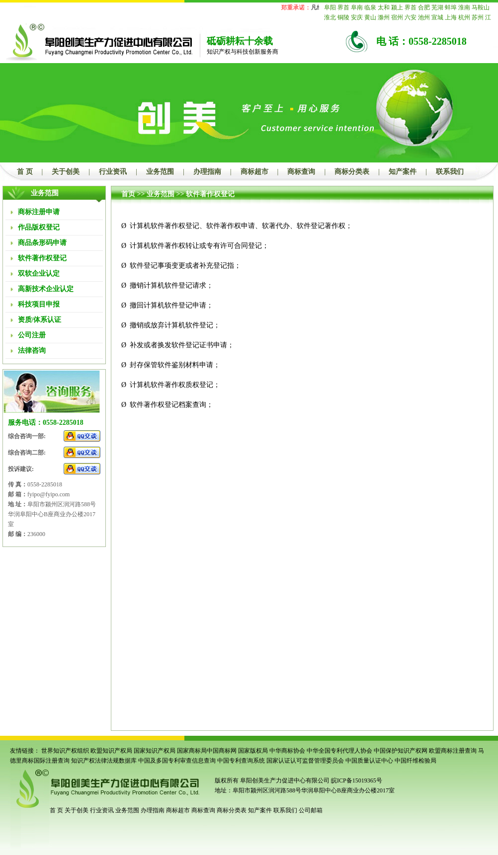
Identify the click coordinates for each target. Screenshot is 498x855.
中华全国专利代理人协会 (339, 750)
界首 (343, 7)
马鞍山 (481, 7)
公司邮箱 (311, 810)
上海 (451, 17)
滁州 (384, 17)
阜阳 (330, 7)
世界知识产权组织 (65, 750)
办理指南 (207, 171)
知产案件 (402, 171)
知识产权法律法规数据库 (104, 760)
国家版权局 (253, 750)
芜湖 (437, 7)
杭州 (464, 17)
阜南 (357, 7)
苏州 (478, 17)
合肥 (424, 7)
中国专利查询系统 (241, 760)
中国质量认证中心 (369, 760)
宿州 (397, 17)
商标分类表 (351, 171)
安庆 (357, 17)
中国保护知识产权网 (400, 750)
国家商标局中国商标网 (207, 750)
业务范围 (160, 171)
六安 (410, 17)
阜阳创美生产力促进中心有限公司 (284, 780)
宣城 (437, 17)
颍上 (397, 7)
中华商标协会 (287, 750)
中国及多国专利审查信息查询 (177, 760)
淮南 (464, 7)
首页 (128, 194)
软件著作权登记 (210, 194)
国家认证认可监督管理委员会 (305, 760)
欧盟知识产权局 (111, 750)
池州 (424, 17)
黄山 (370, 17)
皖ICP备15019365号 (356, 780)
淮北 (330, 17)
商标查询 (301, 171)
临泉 (370, 7)
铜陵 (343, 17)
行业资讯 (113, 171)
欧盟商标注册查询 (453, 750)
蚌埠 (451, 7)
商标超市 (254, 171)
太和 (384, 7)
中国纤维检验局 (415, 760)
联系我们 (450, 171)
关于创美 (66, 171)
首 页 (25, 171)
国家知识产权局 (154, 750)
